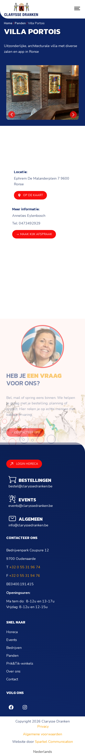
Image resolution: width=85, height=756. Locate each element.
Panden (20, 23)
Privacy (43, 726)
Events (11, 639)
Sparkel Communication (54, 741)
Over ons (13, 671)
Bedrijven (14, 647)
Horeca (12, 632)
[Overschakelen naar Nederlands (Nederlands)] (42, 752)
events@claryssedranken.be (30, 505)
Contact (12, 679)
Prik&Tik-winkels (19, 663)
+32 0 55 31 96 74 (24, 567)
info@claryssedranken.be (28, 525)
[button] (11, 114)
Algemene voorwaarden (42, 734)
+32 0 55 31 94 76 (24, 575)
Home (8, 23)
